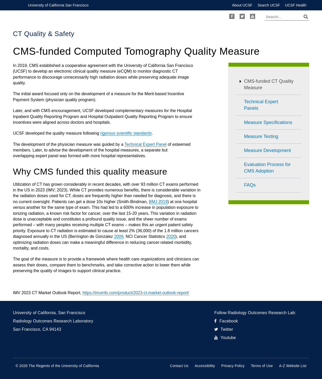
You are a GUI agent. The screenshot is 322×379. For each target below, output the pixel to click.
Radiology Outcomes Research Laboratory (53, 321)
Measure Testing (261, 136)
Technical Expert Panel (145, 144)
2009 (118, 236)
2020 (170, 236)
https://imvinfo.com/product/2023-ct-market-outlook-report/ (135, 293)
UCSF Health (295, 5)
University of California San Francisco (58, 5)
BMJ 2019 (158, 201)
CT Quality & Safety (43, 33)
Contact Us (179, 366)
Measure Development (267, 150)
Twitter (242, 16)
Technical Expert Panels (261, 105)
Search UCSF (268, 5)
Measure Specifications (268, 122)
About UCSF (242, 5)
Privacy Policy (233, 366)
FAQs (250, 185)
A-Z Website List (292, 366)
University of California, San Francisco (49, 313)
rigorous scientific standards (126, 133)
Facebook (231, 16)
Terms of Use (262, 366)
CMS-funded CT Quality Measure (269, 84)
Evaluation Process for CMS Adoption (267, 168)
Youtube (252, 16)
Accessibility (205, 366)
